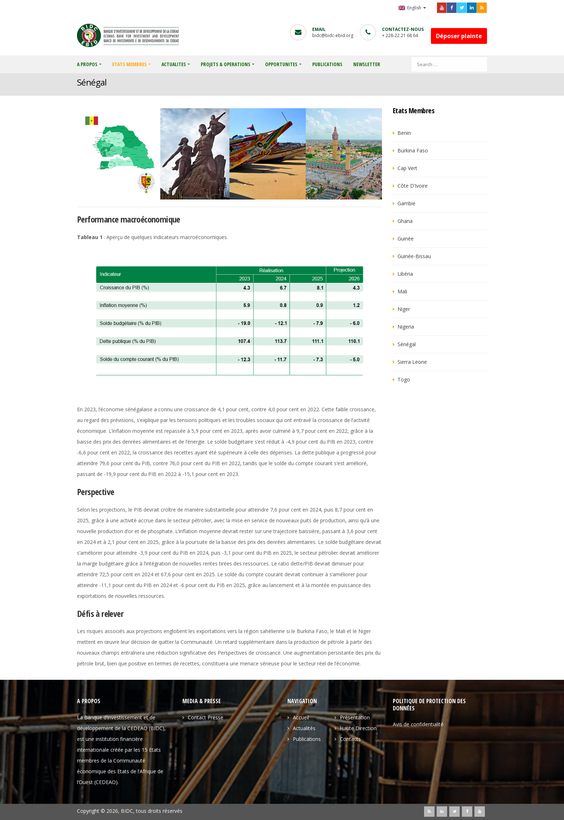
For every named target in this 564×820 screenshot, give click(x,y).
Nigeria (405, 326)
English (410, 8)
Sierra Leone (412, 361)
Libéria (405, 273)
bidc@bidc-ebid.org (332, 35)
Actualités (304, 728)
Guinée (405, 238)
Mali (402, 291)
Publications (307, 739)
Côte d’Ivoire (412, 185)
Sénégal (406, 344)
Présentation (355, 717)
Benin (404, 132)
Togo (403, 379)
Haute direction (358, 728)
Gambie (406, 203)
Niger (403, 309)
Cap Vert (407, 168)
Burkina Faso (412, 150)
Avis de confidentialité (418, 724)
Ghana (405, 220)
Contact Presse (205, 717)
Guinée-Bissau (414, 256)
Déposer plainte (459, 36)
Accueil (301, 717)
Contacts (350, 739)
